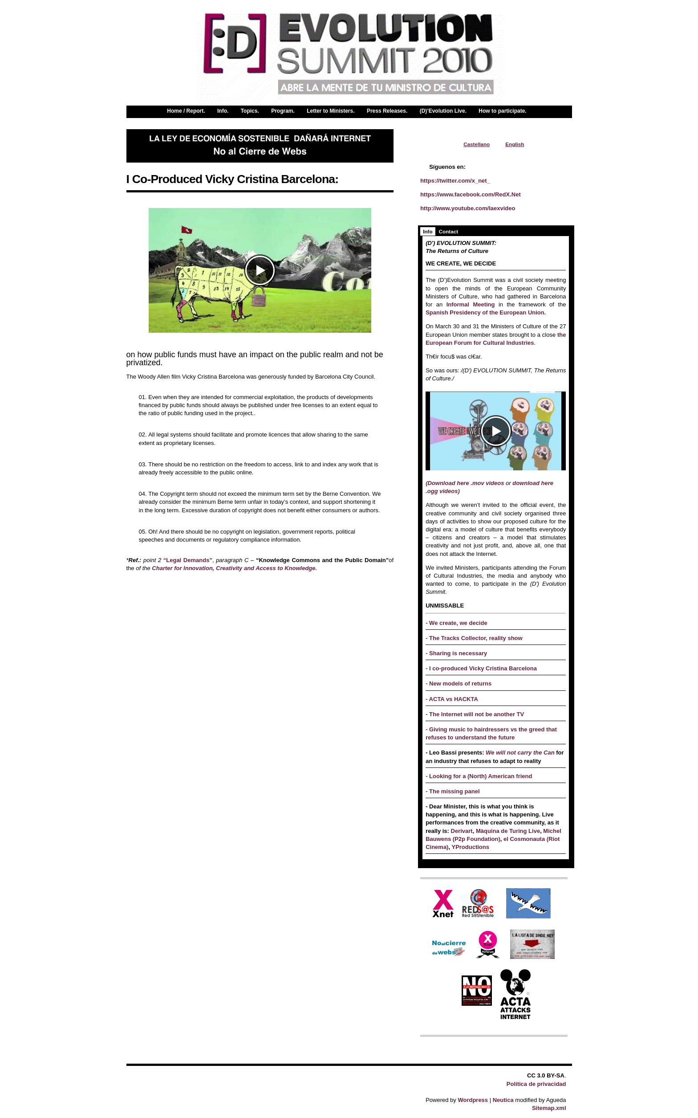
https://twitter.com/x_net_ (455, 180)
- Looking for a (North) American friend (479, 776)
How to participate (502, 111)
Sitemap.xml (549, 1108)
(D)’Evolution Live (442, 111)
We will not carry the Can (521, 752)
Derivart (462, 831)
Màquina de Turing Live (508, 831)
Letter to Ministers (330, 111)
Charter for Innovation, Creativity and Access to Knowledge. (234, 568)
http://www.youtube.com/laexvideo (467, 208)
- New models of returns (458, 683)
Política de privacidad (536, 1084)
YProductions (469, 847)
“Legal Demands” (187, 560)
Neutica (503, 1100)
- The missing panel (452, 791)
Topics (249, 111)
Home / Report (185, 111)
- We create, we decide (456, 623)
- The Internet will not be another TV (475, 714)
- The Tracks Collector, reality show (474, 638)
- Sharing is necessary (456, 653)
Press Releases (386, 111)
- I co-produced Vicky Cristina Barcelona (481, 668)
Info (222, 111)
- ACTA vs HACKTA (452, 699)
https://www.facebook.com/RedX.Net (470, 194)
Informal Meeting (470, 304)
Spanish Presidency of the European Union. (486, 312)
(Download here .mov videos (465, 483)
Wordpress (473, 1100)
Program (282, 111)
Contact (449, 231)
